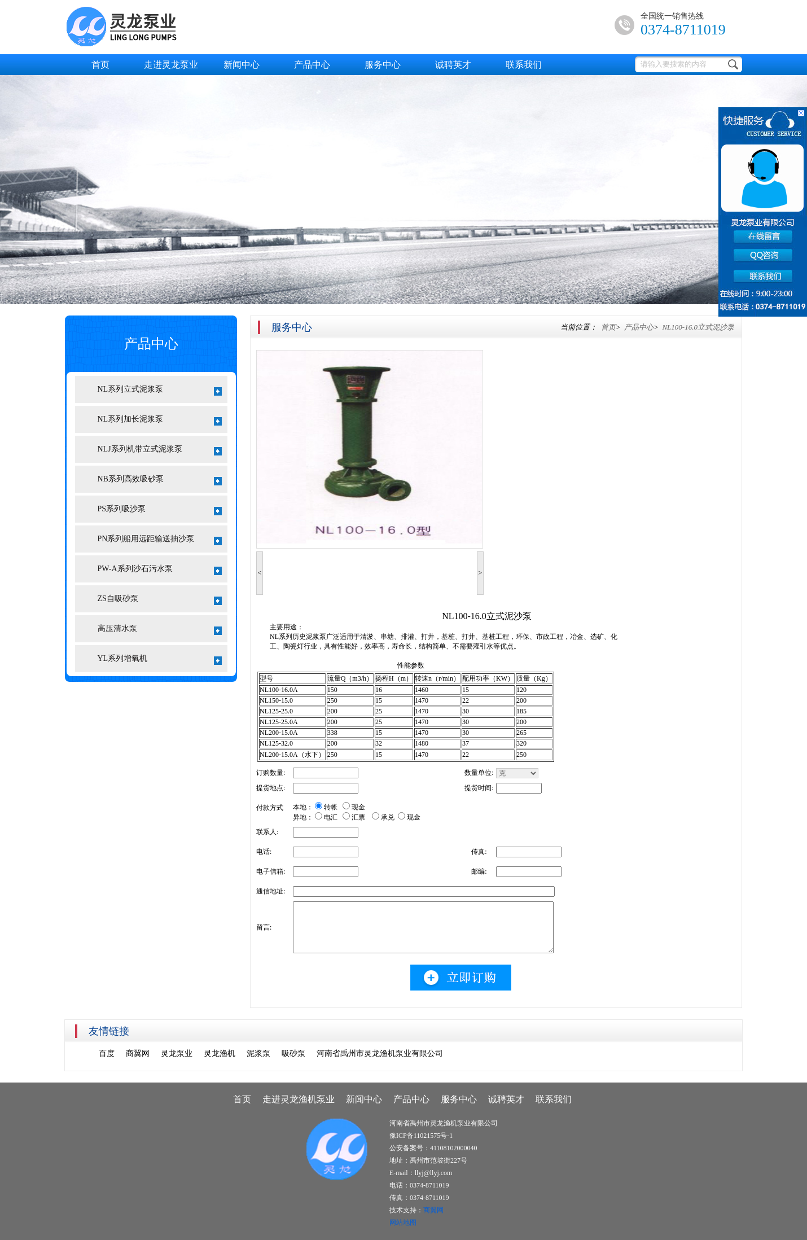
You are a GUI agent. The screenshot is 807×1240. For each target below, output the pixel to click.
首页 (100, 64)
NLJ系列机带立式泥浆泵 (160, 450)
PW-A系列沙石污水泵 (160, 569)
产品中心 (312, 64)
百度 (107, 1053)
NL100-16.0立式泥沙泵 (698, 327)
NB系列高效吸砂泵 (160, 480)
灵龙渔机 (219, 1053)
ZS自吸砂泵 (160, 599)
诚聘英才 (453, 64)
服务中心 (383, 64)
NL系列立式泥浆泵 (160, 390)
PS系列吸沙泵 (160, 510)
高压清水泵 (160, 629)
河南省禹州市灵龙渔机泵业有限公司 (380, 1053)
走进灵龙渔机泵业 (298, 1099)
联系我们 (524, 64)
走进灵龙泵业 (171, 64)
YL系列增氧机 (160, 659)
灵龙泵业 (176, 1053)
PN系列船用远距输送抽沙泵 (160, 539)
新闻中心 (241, 64)
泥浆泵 (258, 1053)
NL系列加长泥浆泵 (160, 420)
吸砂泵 (293, 1053)
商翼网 (138, 1053)
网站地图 (402, 1222)
